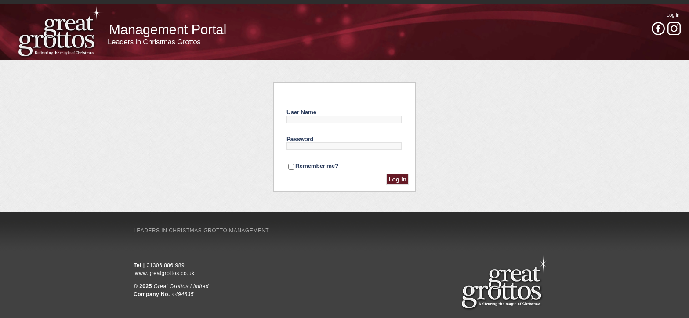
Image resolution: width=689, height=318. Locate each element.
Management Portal (167, 29)
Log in (673, 15)
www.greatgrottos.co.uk (165, 273)
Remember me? (316, 166)
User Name (301, 112)
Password (300, 139)
